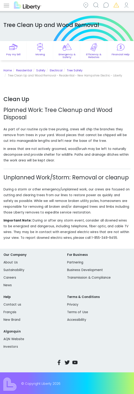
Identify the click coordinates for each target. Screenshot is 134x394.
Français (10, 312)
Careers (9, 277)
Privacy (72, 304)
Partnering (75, 262)
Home (7, 70)
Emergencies (117, 5)
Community (86, 5)
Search (97, 5)
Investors (10, 346)
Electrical (56, 70)
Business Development (85, 270)
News (7, 285)
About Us (10, 262)
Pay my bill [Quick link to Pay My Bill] (13, 54)
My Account (127, 5)
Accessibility (76, 320)
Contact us (107, 5)
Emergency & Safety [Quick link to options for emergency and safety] (67, 56)
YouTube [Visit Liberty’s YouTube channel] (75, 362)
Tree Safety (75, 70)
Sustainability (13, 270)
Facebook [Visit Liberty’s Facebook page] (59, 362)
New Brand (11, 320)
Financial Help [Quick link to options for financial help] (121, 54)
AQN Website (13, 339)
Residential (24, 70)
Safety (40, 70)
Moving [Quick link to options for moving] (40, 54)
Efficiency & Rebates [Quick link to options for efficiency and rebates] (93, 56)
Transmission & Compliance (89, 277)
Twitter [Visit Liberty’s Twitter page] (67, 362)
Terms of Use (77, 312)
